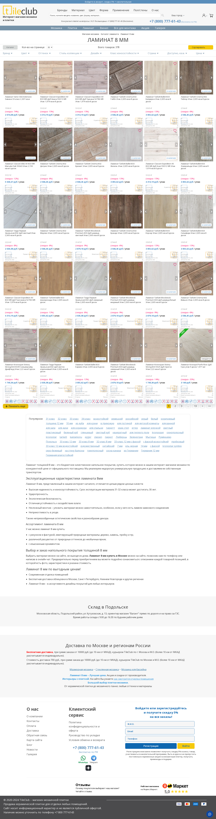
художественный (90, 446)
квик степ (123, 427)
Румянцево (165, 437)
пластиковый (53, 432)
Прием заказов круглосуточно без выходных (108, 1)
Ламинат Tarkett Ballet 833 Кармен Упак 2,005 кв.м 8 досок (89, 365)
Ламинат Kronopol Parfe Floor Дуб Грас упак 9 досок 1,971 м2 (196, 365)
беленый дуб (71, 432)
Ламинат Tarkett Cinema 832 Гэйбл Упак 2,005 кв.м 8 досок (124, 97)
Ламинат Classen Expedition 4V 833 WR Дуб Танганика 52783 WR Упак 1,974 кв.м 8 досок (20, 299)
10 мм (69, 423)
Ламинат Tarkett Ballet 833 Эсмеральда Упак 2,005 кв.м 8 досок (195, 166)
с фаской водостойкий (156, 441)
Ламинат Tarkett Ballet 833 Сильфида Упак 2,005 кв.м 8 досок (193, 233)
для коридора (78, 427)
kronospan (158, 432)
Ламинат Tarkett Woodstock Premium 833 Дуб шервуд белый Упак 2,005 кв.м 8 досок (161, 299)
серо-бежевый (54, 450)
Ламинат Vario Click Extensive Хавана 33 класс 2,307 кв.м (18, 97)
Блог (29, 745)
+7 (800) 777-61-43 (115, 21)
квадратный (120, 432)
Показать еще (17, 406)
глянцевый (87, 432)
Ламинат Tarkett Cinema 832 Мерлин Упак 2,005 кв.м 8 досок (54, 231)
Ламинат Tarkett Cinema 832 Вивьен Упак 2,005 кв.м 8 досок (195, 298)
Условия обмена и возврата (87, 740)
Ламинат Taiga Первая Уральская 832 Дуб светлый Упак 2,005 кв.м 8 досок (20, 233)
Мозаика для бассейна (133, 669)
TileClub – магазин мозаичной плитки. (44, 800)
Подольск (51, 441)
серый (144, 418)
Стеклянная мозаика (107, 669)
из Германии (131, 450)
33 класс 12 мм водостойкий (62, 446)
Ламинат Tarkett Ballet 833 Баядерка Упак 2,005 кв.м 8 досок (158, 99)
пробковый (177, 441)
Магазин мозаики (90, 34)
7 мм (120, 446)
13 (195, 406)
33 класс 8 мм (86, 441)
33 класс (74, 418)
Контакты (33, 721)
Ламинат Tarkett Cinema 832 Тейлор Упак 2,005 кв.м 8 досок (195, 97)
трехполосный (95, 450)
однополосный (175, 432)
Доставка (33, 730)
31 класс (50, 418)
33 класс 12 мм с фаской (127, 441)
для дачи (63, 427)
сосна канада (113, 450)
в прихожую (107, 423)
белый (154, 418)
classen (98, 437)
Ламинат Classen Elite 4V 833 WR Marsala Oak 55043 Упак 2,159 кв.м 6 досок (20, 166)
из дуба (80, 423)
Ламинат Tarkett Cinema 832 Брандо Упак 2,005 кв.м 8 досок (125, 231)
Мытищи (151, 437)
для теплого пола (139, 432)
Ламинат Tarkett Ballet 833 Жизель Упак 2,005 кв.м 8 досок (125, 164)
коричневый (168, 418)
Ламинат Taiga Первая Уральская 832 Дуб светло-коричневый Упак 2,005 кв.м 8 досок (54, 368)
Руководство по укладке (84, 735)
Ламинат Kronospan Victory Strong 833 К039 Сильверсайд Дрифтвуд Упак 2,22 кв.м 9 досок (20, 366)
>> (209, 406)
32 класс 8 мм (103, 441)
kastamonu (76, 437)
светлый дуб (103, 432)
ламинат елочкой (150, 427)
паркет (109, 437)
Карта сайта (34, 740)
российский (132, 418)
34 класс (85, 418)
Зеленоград (136, 437)
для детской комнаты (147, 423)
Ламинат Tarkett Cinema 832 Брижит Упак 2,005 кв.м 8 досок (89, 164)
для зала (50, 427)
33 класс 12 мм (68, 441)
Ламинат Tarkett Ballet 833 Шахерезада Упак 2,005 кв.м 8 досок (54, 299)
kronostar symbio (172, 446)
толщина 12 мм (54, 423)
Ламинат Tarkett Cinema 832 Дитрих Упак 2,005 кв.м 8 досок (54, 164)
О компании (35, 716)
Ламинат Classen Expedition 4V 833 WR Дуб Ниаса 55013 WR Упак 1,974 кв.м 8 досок (54, 99)
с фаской (155, 446)
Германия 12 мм (150, 450)
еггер (135, 427)
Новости (32, 749)
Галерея (32, 754)
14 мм (144, 446)
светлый (168, 427)
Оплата (31, 726)
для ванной (168, 423)
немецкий (117, 418)
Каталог (10, 47)
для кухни (92, 423)
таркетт (110, 427)
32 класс (62, 418)
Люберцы (121, 437)
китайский (108, 446)
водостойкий (100, 418)
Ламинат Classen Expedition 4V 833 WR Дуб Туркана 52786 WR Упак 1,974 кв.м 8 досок (89, 99)
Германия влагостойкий (59, 455)
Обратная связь (37, 735)
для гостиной (124, 423)
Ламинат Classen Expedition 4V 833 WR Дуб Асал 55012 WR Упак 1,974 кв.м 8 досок (160, 166)
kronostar (51, 437)
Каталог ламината (110, 34)
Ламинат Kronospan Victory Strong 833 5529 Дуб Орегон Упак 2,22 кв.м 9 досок (159, 366)
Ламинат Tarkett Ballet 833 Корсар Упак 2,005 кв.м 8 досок (160, 231)
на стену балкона (74, 450)
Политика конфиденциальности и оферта (84, 726)
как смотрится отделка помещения (134, 678)
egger (88, 437)
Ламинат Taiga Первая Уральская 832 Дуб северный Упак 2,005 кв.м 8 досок (88, 299)
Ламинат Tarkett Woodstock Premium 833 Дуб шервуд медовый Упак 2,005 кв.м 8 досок (126, 299)
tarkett (63, 437)
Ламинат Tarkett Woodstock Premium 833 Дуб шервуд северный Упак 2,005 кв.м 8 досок (123, 368)
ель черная (131, 446)
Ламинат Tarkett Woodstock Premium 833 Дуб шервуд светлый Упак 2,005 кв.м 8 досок (90, 233)
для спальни (96, 427)
